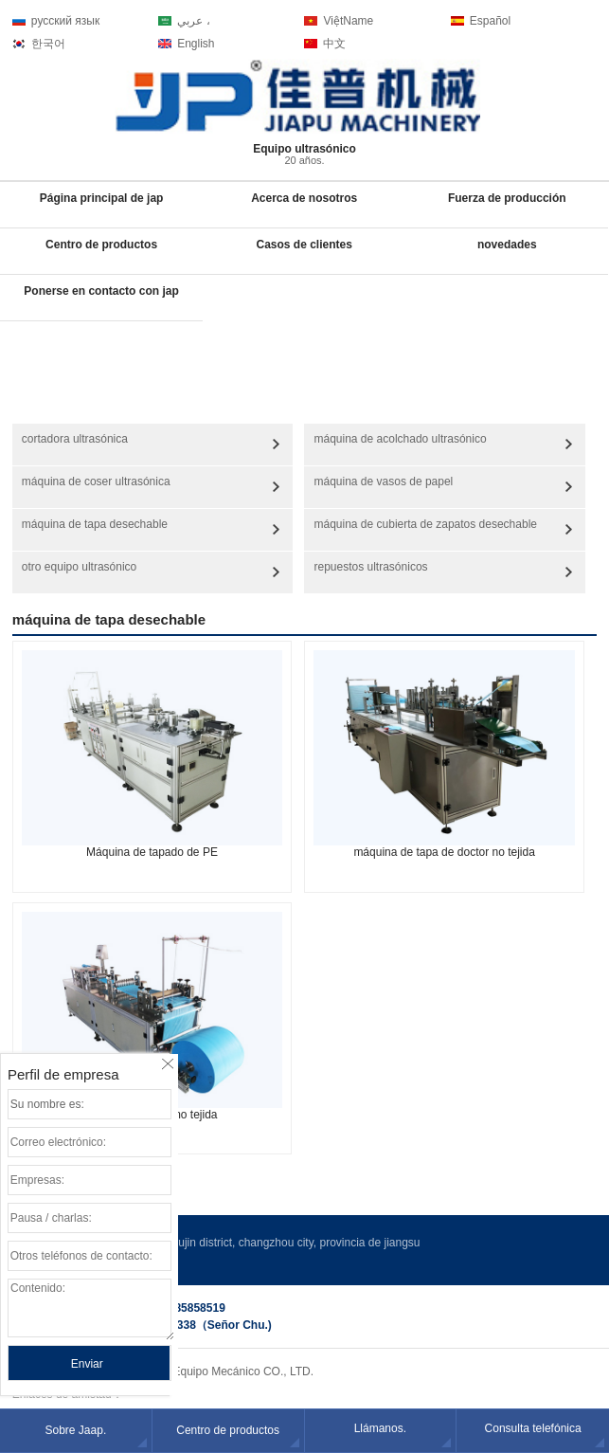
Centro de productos (101, 244)
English (195, 43)
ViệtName (348, 20)
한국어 (48, 43)
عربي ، (193, 20)
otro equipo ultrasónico (79, 566)
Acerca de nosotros (304, 198)
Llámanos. (380, 1428)
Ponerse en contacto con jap (101, 291)
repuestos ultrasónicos (370, 566)
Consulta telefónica (533, 1428)
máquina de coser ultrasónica (96, 481)
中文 (334, 43)
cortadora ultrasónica (75, 438)
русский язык (65, 20)
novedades (507, 244)
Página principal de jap (102, 198)
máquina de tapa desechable (95, 524)
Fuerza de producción (507, 198)
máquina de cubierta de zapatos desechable (425, 524)
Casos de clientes (303, 244)
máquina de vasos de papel (383, 481)
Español (490, 20)
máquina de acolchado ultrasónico (399, 438)
